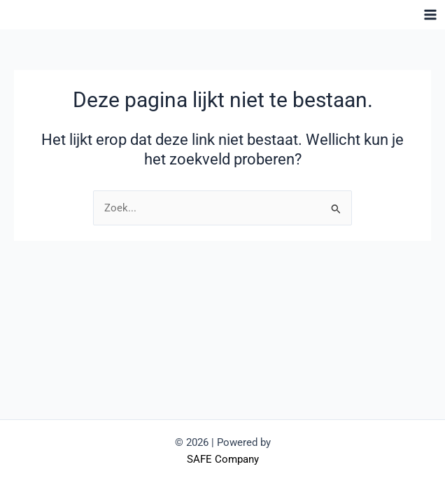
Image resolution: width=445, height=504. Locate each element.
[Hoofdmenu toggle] (430, 14)
